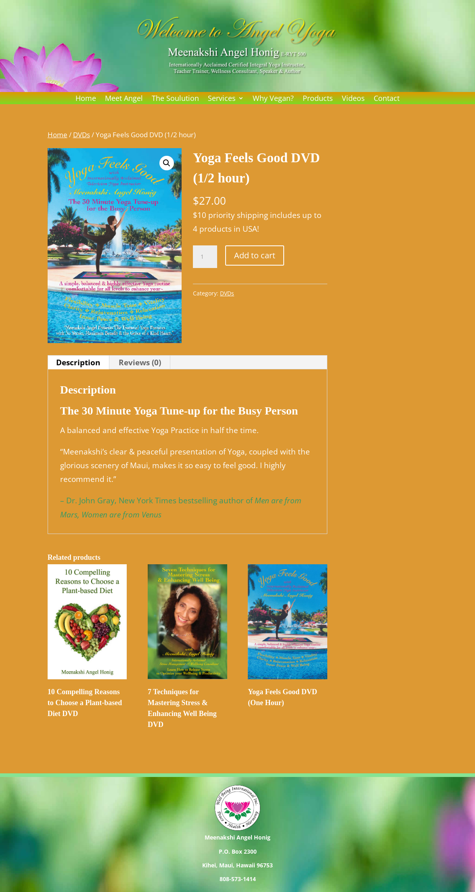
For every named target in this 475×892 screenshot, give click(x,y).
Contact (387, 99)
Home (85, 99)
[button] (166, 163)
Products (318, 99)
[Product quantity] (205, 256)
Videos (353, 99)
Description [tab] (78, 362)
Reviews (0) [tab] (140, 362)
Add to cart (254, 255)
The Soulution (175, 99)
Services (222, 99)
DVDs (81, 134)
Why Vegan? (273, 99)
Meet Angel (124, 99)
